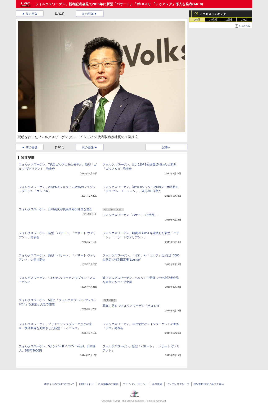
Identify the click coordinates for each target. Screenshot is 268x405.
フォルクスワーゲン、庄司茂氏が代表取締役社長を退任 (55, 209)
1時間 (197, 19)
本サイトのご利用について (59, 384)
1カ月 (244, 19)
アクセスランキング (213, 14)
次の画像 (88, 13)
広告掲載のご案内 (108, 384)
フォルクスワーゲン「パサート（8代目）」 (131, 215)
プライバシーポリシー (135, 384)
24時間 (213, 19)
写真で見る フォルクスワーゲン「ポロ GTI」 (132, 305)
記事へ (166, 147)
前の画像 (31, 13)
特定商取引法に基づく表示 (209, 384)
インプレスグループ (178, 384)
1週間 (228, 19)
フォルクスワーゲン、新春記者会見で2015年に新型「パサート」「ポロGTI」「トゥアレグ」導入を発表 (113, 4)
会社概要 (157, 384)
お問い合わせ (86, 384)
